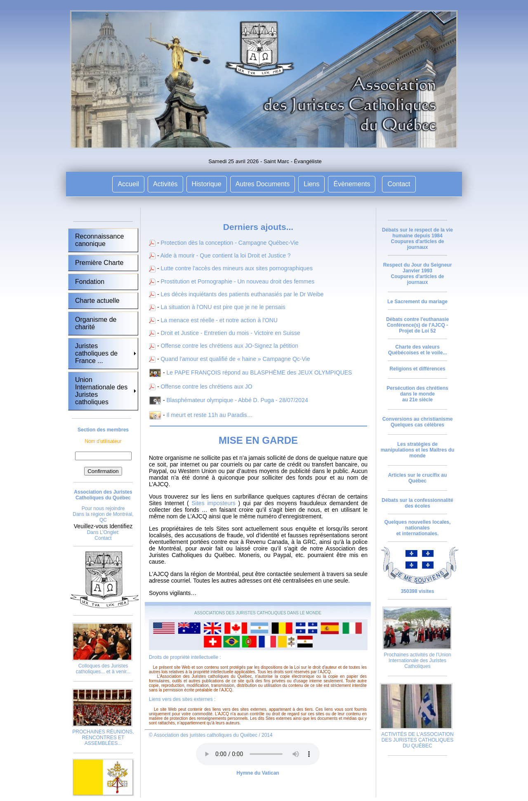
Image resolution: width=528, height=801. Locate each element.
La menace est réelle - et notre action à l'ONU (219, 320)
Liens (311, 183)
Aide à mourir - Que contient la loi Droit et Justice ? (225, 255)
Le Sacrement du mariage (417, 301)
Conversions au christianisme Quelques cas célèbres (417, 422)
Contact (398, 183)
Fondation (89, 281)
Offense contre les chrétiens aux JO (206, 386)
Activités (165, 183)
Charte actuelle (97, 300)
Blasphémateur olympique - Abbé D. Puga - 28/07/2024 (237, 400)
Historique (207, 183)
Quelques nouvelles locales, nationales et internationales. (417, 527)
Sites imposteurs (214, 503)
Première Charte (99, 262)
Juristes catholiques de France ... (96, 353)
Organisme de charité (96, 323)
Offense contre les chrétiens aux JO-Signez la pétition (229, 345)
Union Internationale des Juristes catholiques (101, 390)
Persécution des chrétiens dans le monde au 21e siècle (417, 394)
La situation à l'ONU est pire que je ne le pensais (222, 307)
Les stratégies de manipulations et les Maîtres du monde (418, 450)
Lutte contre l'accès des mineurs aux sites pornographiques (236, 268)
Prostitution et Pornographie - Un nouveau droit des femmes (237, 281)
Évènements (351, 183)
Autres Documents (263, 183)
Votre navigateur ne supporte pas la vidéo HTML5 (258, 754)
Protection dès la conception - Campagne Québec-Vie (229, 242)
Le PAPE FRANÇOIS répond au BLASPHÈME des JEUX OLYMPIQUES (259, 372)
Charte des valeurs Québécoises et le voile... (417, 350)
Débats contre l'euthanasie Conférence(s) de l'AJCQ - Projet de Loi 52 (417, 325)
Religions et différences (417, 369)
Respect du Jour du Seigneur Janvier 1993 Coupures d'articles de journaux (417, 273)
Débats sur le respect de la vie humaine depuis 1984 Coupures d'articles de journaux (417, 238)
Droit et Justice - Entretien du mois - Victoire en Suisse (230, 333)
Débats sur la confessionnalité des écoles (417, 503)
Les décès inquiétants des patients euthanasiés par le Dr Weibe (241, 294)
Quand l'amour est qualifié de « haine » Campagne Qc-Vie (235, 359)
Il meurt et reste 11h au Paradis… (209, 415)
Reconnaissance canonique (99, 240)
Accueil (128, 183)
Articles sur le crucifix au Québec (417, 478)
